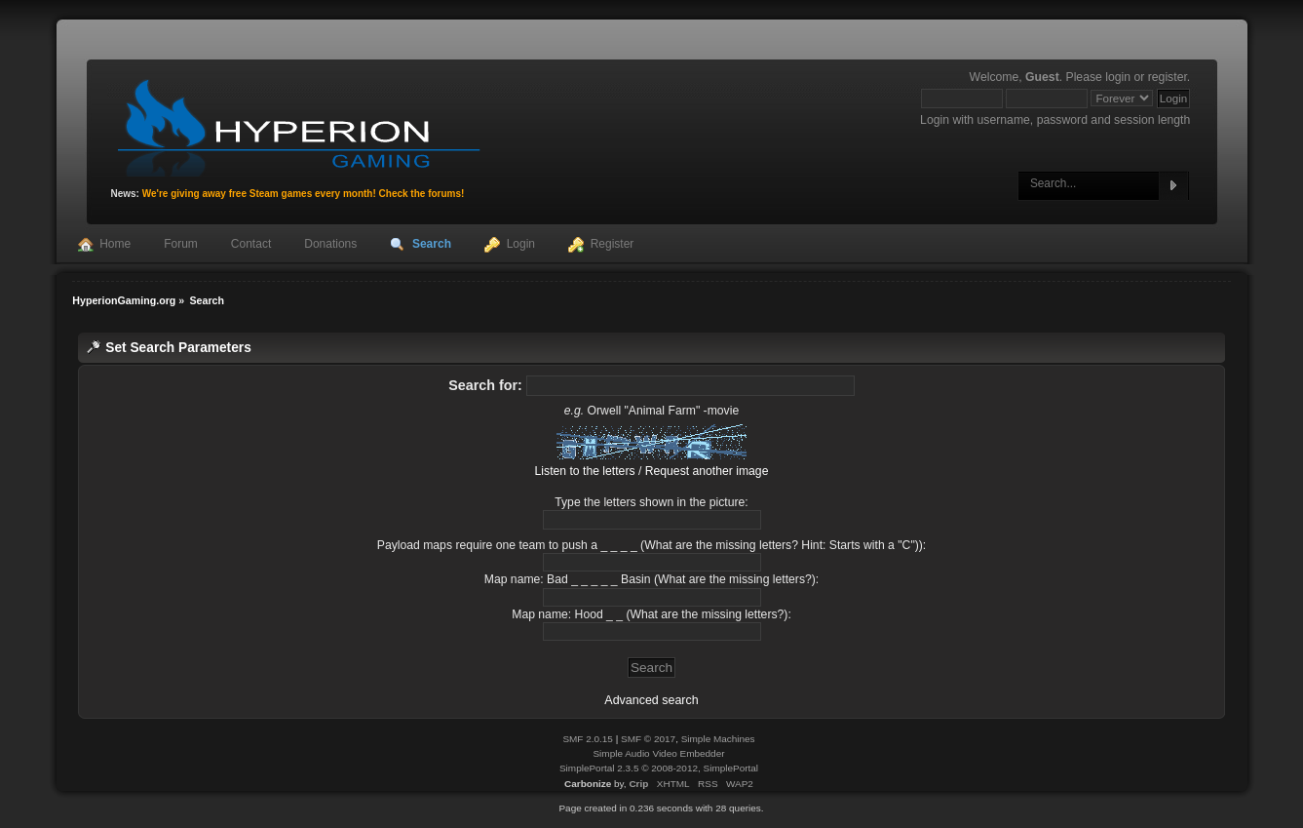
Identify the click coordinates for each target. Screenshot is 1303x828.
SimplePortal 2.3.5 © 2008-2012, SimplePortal (658, 768)
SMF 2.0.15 (587, 738)
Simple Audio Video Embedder (658, 753)
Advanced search (651, 700)
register (1167, 77)
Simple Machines (718, 738)
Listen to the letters (585, 471)
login (1118, 77)
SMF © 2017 (648, 738)
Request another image (707, 471)
